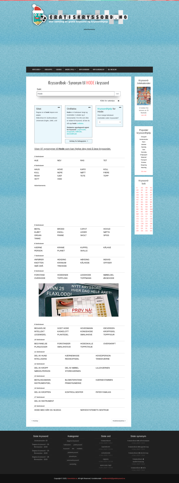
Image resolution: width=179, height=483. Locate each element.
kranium (61, 263)
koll (105, 169)
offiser (107, 263)
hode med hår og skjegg (47, 410)
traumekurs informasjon (138, 440)
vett (36, 179)
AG (151, 190)
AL (151, 192)
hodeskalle (86, 344)
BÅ (146, 212)
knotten (38, 263)
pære (106, 173)
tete (82, 176)
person (38, 251)
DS (142, 231)
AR (142, 197)
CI (146, 216)
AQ (137, 197)
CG (137, 216)
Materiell (143, 157)
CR (151, 219)
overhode (39, 278)
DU (146, 231)
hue (36, 160)
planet (61, 251)
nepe (60, 173)
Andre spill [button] (69, 69)
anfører (39, 260)
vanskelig (73, 464)
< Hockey (35, 421)
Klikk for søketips (107, 101)
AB (146, 188)
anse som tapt (105, 465)
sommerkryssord (73, 460)
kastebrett (106, 447)
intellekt (39, 331)
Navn (143, 142)
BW (151, 209)
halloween (67, 445)
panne (60, 235)
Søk (117, 94)
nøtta (106, 232)
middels (79, 449)
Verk (143, 149)
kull (36, 173)
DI (151, 226)
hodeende (62, 275)
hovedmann (86, 328)
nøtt (83, 173)
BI (150, 204)
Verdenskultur (143, 139)
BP (151, 207)
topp (106, 176)
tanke (37, 238)
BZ (142, 212)
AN (142, 195)
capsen (106, 459)
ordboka (80, 123)
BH (146, 204)
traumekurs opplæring (138, 447)
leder (83, 232)
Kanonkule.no (72, 478)
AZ (137, 202)
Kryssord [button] (36, 69)
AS (146, 197)
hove (60, 169)
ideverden (109, 328)
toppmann (85, 278)
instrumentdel (42, 383)
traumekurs (106, 440)
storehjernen (73, 371)
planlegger (40, 347)
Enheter (143, 162)
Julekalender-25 (40, 440)
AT (151, 197)
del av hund (40, 356)
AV (142, 200)
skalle (84, 251)
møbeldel (108, 275)
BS (142, 209)
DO (151, 228)
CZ (137, 223)
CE (151, 214)
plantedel (62, 335)
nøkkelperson (42, 371)
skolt (83, 235)
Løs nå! (143, 115)
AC (151, 188)
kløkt (37, 232)
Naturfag (143, 167)
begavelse (40, 328)
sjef (59, 176)
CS (137, 221)
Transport (144, 160)
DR (137, 231)
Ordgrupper (143, 155)
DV (151, 231)
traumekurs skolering (138, 453)
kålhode (78, 132)
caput (83, 229)
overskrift (109, 344)
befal (37, 229)
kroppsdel (71, 132)
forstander (63, 344)
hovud (106, 229)
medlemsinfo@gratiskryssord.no (113, 478)
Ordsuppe (48, 69)
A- (137, 188)
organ (37, 235)
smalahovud (64, 347)
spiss (106, 235)
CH (142, 216)
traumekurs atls (138, 468)
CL (151, 216)
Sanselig (143, 152)
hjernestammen (104, 380)
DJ (137, 228)
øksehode (108, 278)
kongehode (86, 331)
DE (142, 226)
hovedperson (103, 356)
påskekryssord (73, 452)
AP (151, 195)
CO (142, 219)
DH (146, 226)
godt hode (63, 328)
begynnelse (40, 344)
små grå (38, 266)
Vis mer (143, 171)
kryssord (66, 449)
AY (151, 200)
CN (137, 219)
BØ (137, 214)
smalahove (86, 335)
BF (137, 204)
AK (146, 192)
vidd (59, 179)
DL (146, 228)
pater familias (103, 392)
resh (37, 176)
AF (146, 190)
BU (146, 209)
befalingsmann (42, 380)
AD (137, 190)
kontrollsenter (74, 392)
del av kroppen (42, 392)
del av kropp (41, 368)
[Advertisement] (89, 47)
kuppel (84, 247)
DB (151, 223)
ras (82, 160)
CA (142, 214)
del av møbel (72, 368)
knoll (60, 232)
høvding (84, 260)
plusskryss (72, 456)
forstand (39, 275)
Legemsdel (81, 130)
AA (142, 188)
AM (137, 195)
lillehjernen (103, 368)
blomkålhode (72, 134)
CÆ (142, 223)
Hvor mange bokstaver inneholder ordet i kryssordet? (107, 116)
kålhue (107, 247)
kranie (60, 247)
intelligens (40, 359)
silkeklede (105, 453)
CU (142, 221)
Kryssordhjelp (98, 69)
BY (137, 212)
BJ (137, 207)
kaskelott (63, 331)
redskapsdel (72, 359)
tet (105, 160)
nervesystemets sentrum (94, 410)
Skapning (144, 165)
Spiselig (143, 147)
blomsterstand (73, 380)
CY (151, 221)
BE (151, 202)
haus (37, 169)
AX (146, 200)
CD (146, 214)
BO (146, 207)
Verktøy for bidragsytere (78, 141)
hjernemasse (72, 356)
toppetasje (86, 347)
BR (137, 209)
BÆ (151, 212)
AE (142, 190)
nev (59, 160)
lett (73, 449)
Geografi (143, 137)
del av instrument (44, 401)
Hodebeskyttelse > (119, 421)
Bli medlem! (112, 69)
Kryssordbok (84, 69)
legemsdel (40, 335)
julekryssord (78, 445)
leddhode (85, 275)
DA (146, 223)
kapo (83, 169)
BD (146, 202)
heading (61, 260)
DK (142, 228)
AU (137, 200)
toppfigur (109, 335)
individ (107, 260)
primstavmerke (73, 383)
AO (146, 195)
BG (142, 204)
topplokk (62, 278)
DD (137, 226)
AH (137, 192)
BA (142, 202)
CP (146, 219)
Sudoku (59, 69)
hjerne (38, 247)
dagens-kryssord (73, 441)
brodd (60, 229)
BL (142, 207)
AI (141, 192)
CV (146, 221)
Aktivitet (143, 144)
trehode (62, 266)
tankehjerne (103, 359)
